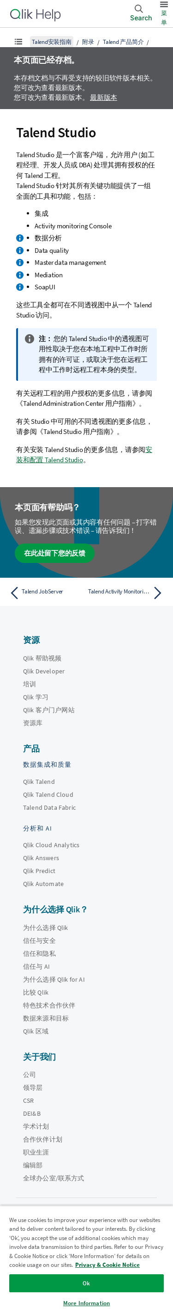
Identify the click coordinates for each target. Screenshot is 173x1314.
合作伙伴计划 (42, 1139)
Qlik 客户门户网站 (49, 710)
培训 (29, 684)
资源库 (32, 723)
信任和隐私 (39, 953)
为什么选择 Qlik (45, 927)
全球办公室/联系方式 (53, 1178)
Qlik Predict (39, 871)
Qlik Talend (39, 781)
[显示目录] (18, 41)
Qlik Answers (41, 858)
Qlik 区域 (35, 1031)
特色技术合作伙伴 (49, 1005)
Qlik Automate (43, 884)
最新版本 (103, 97)
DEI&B (32, 1113)
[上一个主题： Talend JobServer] (46, 593)
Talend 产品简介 (123, 42)
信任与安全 (39, 940)
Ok (86, 1283)
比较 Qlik (35, 992)
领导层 (32, 1087)
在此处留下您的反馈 (54, 553)
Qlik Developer (44, 671)
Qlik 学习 (35, 697)
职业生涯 (36, 1152)
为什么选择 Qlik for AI (54, 979)
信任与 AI (36, 966)
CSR (28, 1100)
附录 (88, 42)
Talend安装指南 (52, 42)
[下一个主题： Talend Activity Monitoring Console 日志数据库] (127, 593)
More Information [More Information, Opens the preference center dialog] (86, 1303)
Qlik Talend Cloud (48, 794)
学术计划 (36, 1126)
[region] (86, 1259)
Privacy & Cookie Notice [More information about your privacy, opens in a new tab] (107, 1265)
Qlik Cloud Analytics (51, 845)
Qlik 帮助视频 (42, 658)
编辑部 (32, 1165)
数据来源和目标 (46, 1018)
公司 (29, 1074)
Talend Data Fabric (49, 807)
